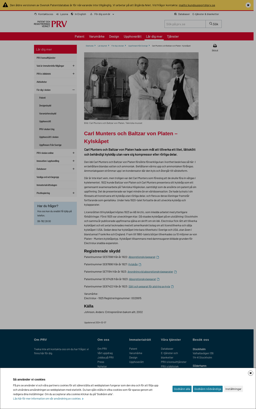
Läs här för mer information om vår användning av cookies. (47, 398)
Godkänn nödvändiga (207, 389)
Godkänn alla (182, 389)
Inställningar (233, 389)
